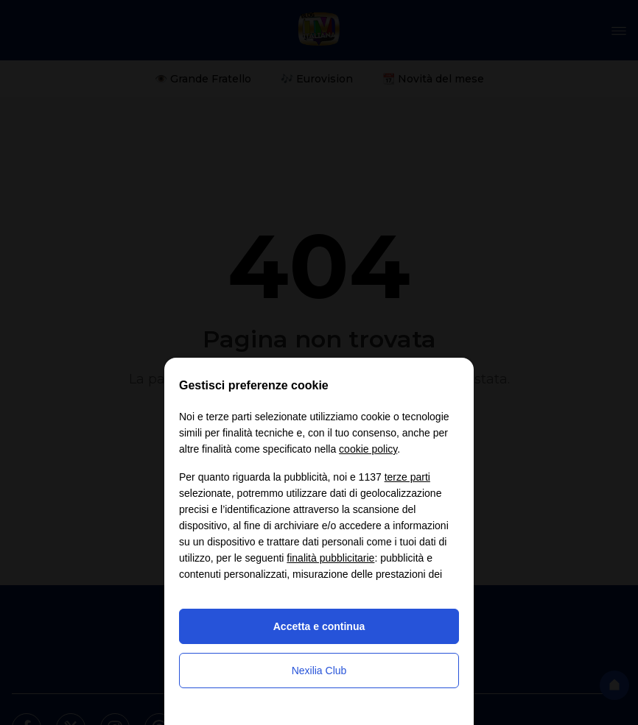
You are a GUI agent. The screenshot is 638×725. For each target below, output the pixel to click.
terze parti (407, 477)
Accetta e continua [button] (319, 626)
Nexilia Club (319, 670)
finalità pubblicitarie (330, 558)
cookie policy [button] (368, 449)
